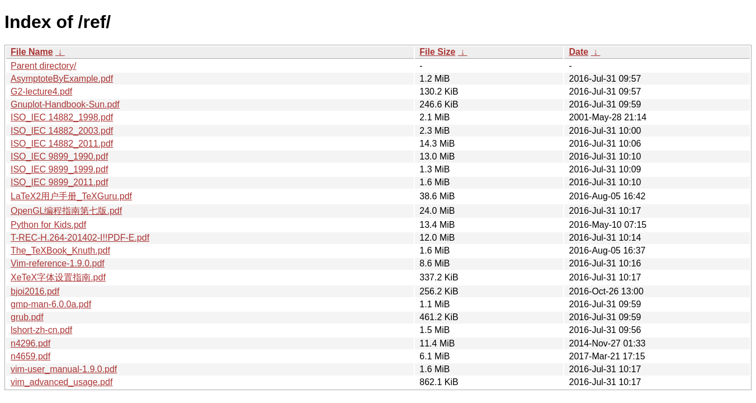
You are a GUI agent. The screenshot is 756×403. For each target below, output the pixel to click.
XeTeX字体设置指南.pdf (58, 277)
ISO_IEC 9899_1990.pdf (59, 156)
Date (578, 52)
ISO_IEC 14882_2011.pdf (62, 143)
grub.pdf (27, 317)
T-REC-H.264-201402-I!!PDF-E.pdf (80, 237)
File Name (32, 52)
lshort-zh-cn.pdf (41, 330)
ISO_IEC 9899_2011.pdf (59, 182)
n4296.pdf (30, 343)
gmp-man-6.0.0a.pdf (51, 304)
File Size (437, 52)
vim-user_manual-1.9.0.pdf (64, 369)
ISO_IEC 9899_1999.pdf (59, 169)
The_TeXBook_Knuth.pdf (60, 250)
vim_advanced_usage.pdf (61, 382)
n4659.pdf (30, 356)
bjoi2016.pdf (35, 291)
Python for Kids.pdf (48, 224)
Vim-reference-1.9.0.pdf (58, 263)
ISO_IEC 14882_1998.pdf (62, 117)
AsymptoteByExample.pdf (62, 78)
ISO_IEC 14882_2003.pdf (62, 130)
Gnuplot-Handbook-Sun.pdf (65, 104)
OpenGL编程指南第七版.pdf (66, 210)
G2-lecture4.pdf (41, 91)
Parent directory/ (43, 66)
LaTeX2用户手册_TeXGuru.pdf (71, 196)
